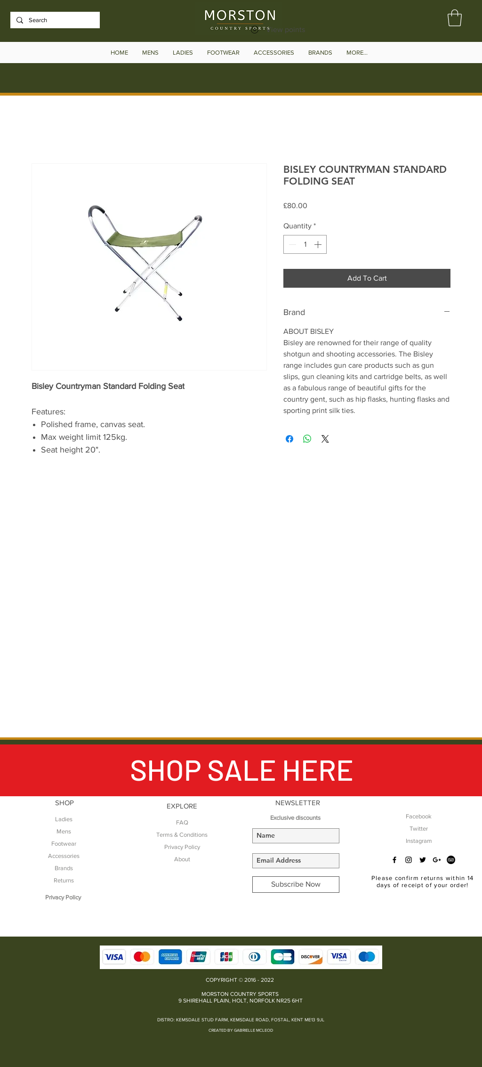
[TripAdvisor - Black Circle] (451, 860)
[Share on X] (325, 439)
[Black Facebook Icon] (394, 860)
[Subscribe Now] (295, 884)
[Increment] (318, 244)
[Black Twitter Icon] (422, 860)
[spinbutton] (305, 244)
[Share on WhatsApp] (307, 439)
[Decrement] (291, 244)
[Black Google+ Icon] (437, 860)
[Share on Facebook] (289, 439)
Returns (64, 880)
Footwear (63, 843)
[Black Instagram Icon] (408, 860)
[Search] (54, 20)
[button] (455, 17)
